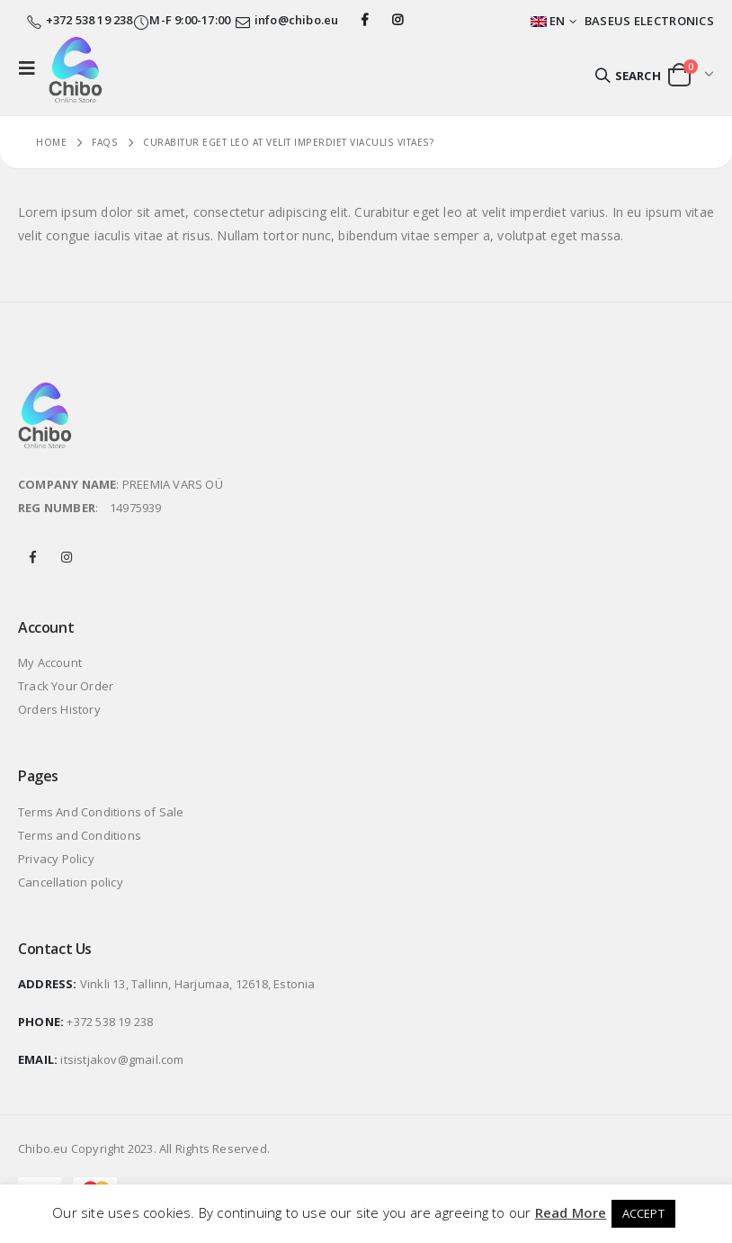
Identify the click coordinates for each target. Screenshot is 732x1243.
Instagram (66, 557)
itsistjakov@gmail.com (121, 1059)
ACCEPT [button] (643, 1213)
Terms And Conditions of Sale (101, 812)
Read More (571, 1212)
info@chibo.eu (296, 20)
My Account (50, 662)
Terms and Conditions (79, 835)
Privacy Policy (56, 859)
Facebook (33, 557)
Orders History (59, 709)
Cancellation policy (70, 882)
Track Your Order (65, 686)
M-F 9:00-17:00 (182, 20)
